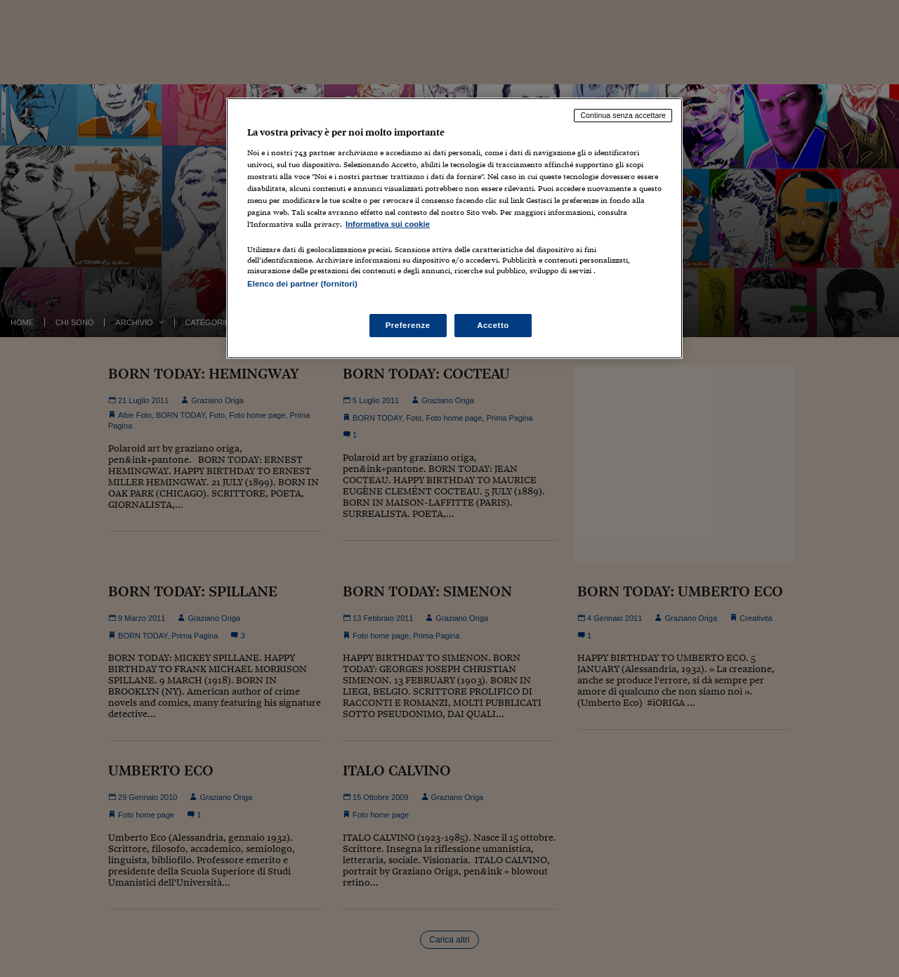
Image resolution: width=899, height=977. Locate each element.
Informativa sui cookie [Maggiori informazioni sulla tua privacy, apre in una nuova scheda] (388, 224)
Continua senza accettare (623, 115)
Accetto (493, 325)
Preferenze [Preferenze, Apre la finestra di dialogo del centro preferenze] (408, 325)
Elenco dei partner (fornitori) (302, 284)
